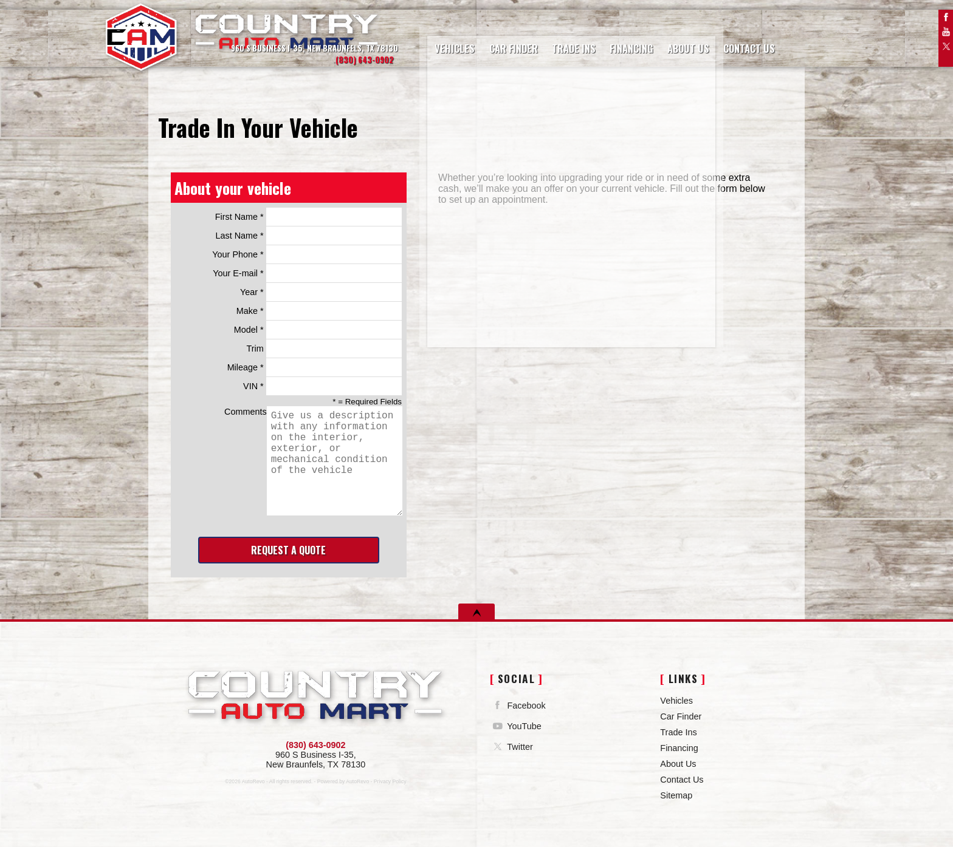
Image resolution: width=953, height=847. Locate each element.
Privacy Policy (390, 781)
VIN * (322, 386)
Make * (319, 311)
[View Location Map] (288, 49)
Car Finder (680, 716)
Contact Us (681, 779)
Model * (318, 330)
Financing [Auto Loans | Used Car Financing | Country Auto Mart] (609, 39)
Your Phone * (307, 254)
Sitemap (676, 795)
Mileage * (314, 367)
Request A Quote (288, 550)
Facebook (945, 17)
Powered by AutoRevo (343, 781)
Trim (324, 348)
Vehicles (676, 701)
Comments (313, 461)
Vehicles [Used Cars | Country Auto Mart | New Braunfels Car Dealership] (445, 39)
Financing (679, 748)
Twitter (945, 46)
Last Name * (308, 235)
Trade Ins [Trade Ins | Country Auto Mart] (556, 39)
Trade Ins (678, 732)
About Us (678, 764)
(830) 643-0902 (315, 745)
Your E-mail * (307, 273)
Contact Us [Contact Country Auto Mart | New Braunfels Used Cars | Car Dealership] (721, 39)
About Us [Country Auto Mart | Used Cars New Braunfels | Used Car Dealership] (663, 39)
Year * (321, 292)
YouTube (945, 31)
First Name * (308, 217)
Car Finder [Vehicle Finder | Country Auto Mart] (498, 39)
